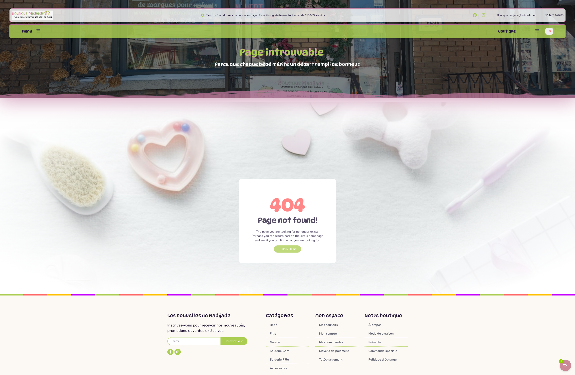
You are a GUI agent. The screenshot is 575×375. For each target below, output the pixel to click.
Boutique (507, 33)
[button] (38, 33)
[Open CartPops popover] (565, 365)
